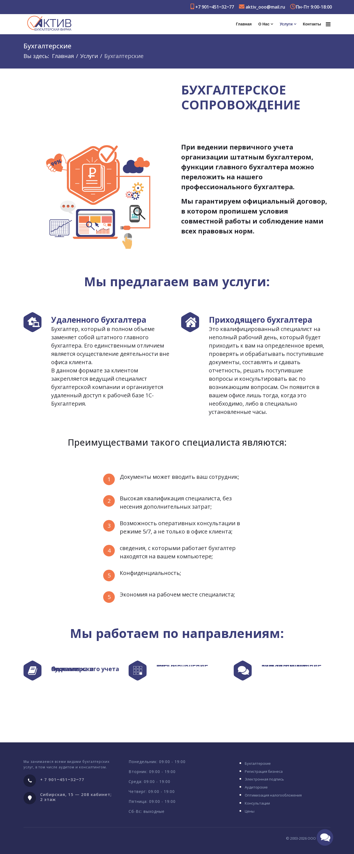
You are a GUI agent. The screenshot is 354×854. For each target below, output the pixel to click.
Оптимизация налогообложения (273, 795)
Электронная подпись (264, 779)
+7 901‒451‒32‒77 (214, 7)
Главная (244, 24)
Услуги (286, 24)
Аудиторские (256, 787)
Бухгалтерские (258, 763)
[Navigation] (328, 24)
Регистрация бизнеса (264, 771)
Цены (249, 811)
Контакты (312, 24)
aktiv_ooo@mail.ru (265, 7)
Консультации (257, 803)
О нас (263, 24)
